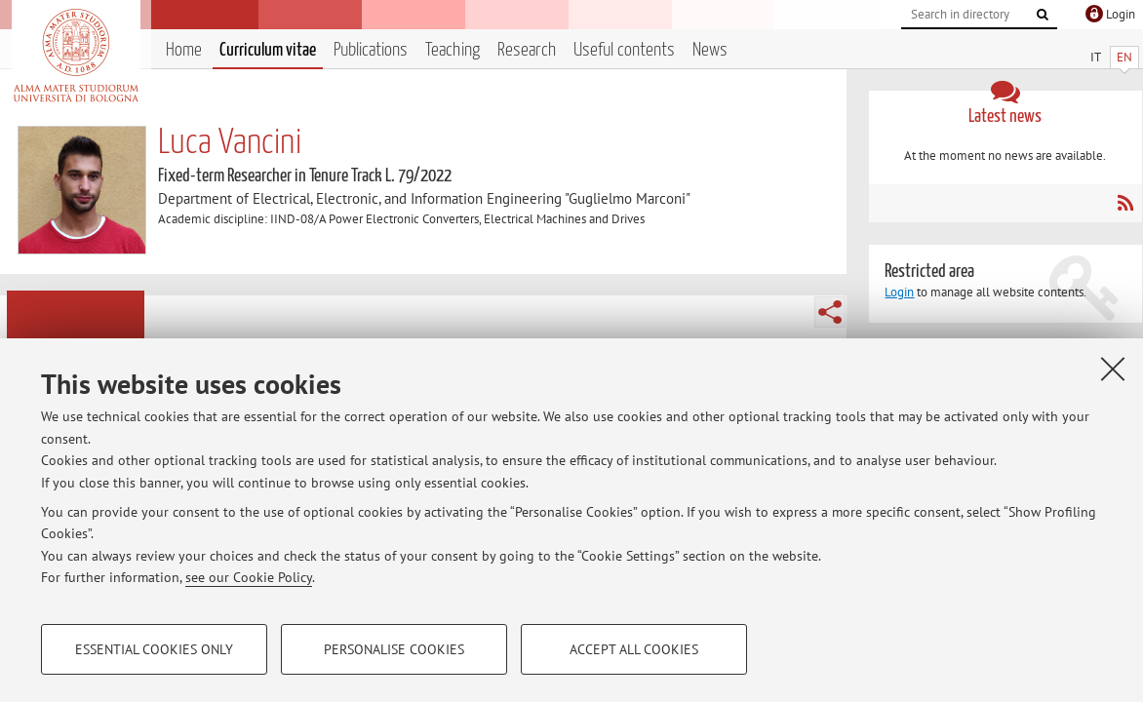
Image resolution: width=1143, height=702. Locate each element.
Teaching (452, 50)
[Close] (1112, 368)
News (710, 50)
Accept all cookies (634, 649)
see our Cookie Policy (248, 577)
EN (1124, 57)
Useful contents (624, 50)
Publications (371, 50)
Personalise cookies (394, 649)
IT (1095, 57)
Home (184, 50)
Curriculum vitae (267, 50)
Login (899, 292)
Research (526, 50)
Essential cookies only (154, 649)
